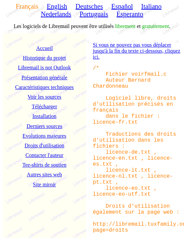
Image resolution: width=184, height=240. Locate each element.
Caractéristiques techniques (44, 87)
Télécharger (44, 106)
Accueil (44, 48)
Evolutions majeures (44, 136)
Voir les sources (44, 97)
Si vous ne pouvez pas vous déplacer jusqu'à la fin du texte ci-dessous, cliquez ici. (136, 51)
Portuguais (93, 14)
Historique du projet (44, 58)
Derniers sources (44, 126)
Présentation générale (44, 77)
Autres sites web (44, 174)
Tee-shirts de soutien (44, 165)
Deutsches (89, 6)
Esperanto (130, 14)
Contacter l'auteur (44, 155)
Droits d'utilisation (44, 145)
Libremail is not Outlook (44, 67)
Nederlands (56, 14)
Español (122, 6)
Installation (44, 116)
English (57, 6)
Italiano (151, 6)
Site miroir (44, 184)
